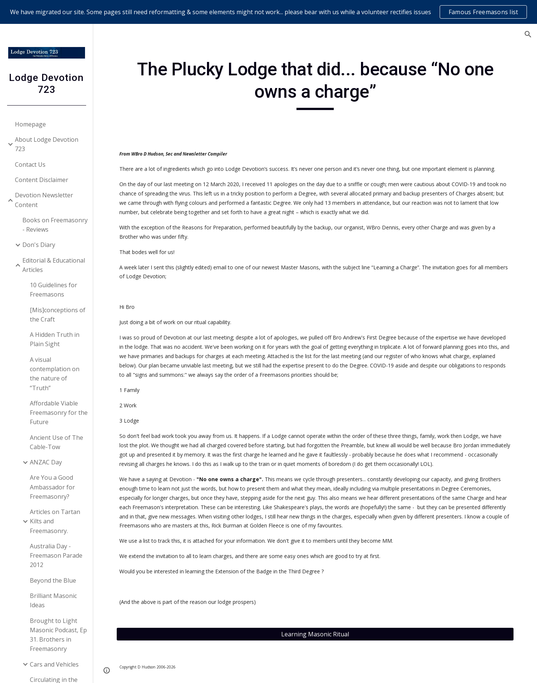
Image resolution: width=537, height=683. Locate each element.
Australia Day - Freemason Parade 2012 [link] (56, 555)
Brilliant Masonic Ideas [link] (53, 600)
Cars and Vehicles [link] (54, 664)
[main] (315, 84)
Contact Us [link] (30, 164)
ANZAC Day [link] (46, 462)
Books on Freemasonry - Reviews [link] (55, 225)
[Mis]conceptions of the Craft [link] (57, 314)
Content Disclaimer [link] (41, 180)
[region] (268, 12)
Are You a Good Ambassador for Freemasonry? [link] (52, 487)
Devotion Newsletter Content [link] (44, 200)
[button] (528, 34)
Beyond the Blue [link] (53, 580)
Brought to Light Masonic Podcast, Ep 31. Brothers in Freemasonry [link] (58, 635)
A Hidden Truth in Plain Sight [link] (54, 339)
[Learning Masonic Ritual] (315, 634)
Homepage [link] (30, 124)
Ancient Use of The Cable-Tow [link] (56, 442)
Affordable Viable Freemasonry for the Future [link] (59, 412)
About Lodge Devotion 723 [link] (46, 144)
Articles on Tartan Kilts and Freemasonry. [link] (55, 521)
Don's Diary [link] (38, 245)
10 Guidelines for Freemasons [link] (53, 289)
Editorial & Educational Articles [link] (53, 265)
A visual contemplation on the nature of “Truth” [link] (54, 373)
